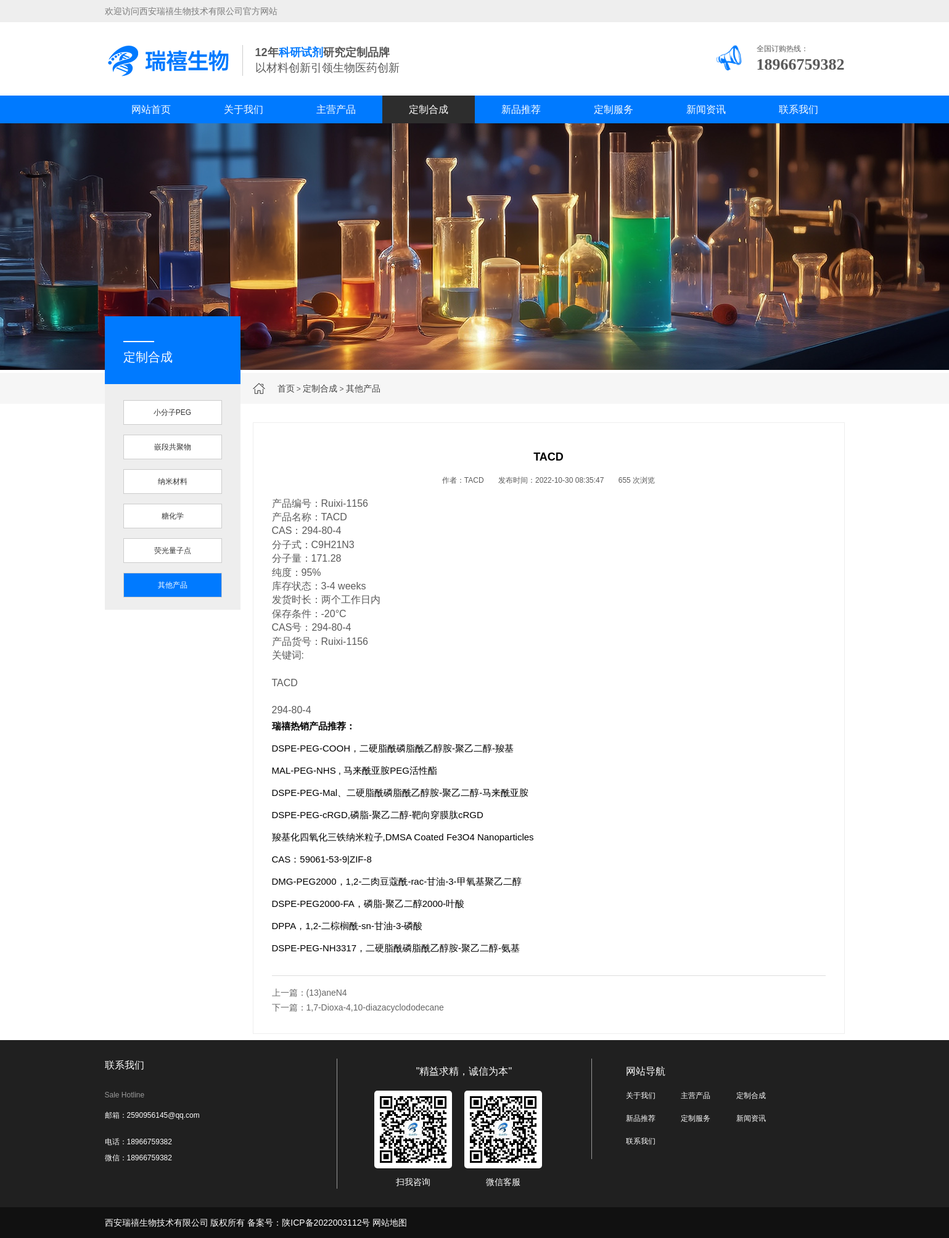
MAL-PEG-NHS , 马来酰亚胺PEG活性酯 (354, 770)
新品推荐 (521, 109)
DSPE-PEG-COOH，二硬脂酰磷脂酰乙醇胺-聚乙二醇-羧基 (393, 748)
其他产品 (363, 388)
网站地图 (389, 1223)
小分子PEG (172, 412)
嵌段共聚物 (172, 447)
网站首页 (151, 109)
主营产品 (336, 109)
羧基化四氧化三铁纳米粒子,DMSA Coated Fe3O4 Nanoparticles (403, 837)
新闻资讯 (706, 109)
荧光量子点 (172, 550)
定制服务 (613, 109)
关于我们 (243, 109)
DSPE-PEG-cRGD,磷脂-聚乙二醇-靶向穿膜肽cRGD (377, 815)
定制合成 (428, 109)
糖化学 (173, 516)
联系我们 (798, 109)
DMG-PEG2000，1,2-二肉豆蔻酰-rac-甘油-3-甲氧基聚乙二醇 (397, 881)
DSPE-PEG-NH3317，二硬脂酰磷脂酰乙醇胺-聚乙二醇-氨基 (396, 948)
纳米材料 (172, 481)
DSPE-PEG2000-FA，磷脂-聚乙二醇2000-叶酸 (368, 903)
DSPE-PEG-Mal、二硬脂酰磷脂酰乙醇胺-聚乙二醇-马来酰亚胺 (400, 792)
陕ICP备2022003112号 (326, 1223)
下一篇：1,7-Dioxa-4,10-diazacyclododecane (358, 1007)
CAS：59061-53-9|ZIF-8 (322, 859)
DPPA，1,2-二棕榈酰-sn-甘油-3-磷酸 (347, 925)
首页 (286, 388)
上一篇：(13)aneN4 (309, 993)
